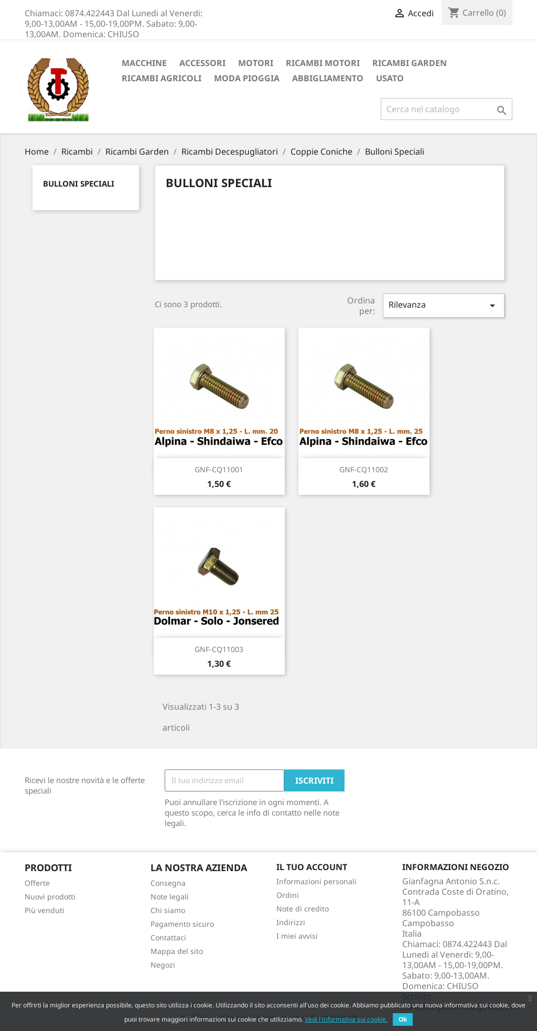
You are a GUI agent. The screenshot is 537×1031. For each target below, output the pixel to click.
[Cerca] (446, 109)
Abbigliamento (327, 78)
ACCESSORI (202, 63)
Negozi (163, 965)
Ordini (287, 895)
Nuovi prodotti (50, 897)
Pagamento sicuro (182, 924)
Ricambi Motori (323, 63)
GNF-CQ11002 (363, 469)
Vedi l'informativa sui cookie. (346, 1019)
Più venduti (45, 910)
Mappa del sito (177, 951)
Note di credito (302, 909)
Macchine (144, 63)
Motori (255, 63)
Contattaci (168, 937)
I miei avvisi (297, 936)
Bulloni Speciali (78, 183)
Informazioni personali (316, 881)
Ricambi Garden (409, 63)
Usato (390, 78)
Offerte (37, 883)
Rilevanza (444, 305)
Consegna (168, 883)
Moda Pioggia (247, 78)
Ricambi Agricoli (161, 78)
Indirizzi (290, 922)
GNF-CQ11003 (219, 649)
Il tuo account (311, 867)
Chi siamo (168, 910)
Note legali (170, 897)
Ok (403, 1019)
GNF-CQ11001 (219, 469)
